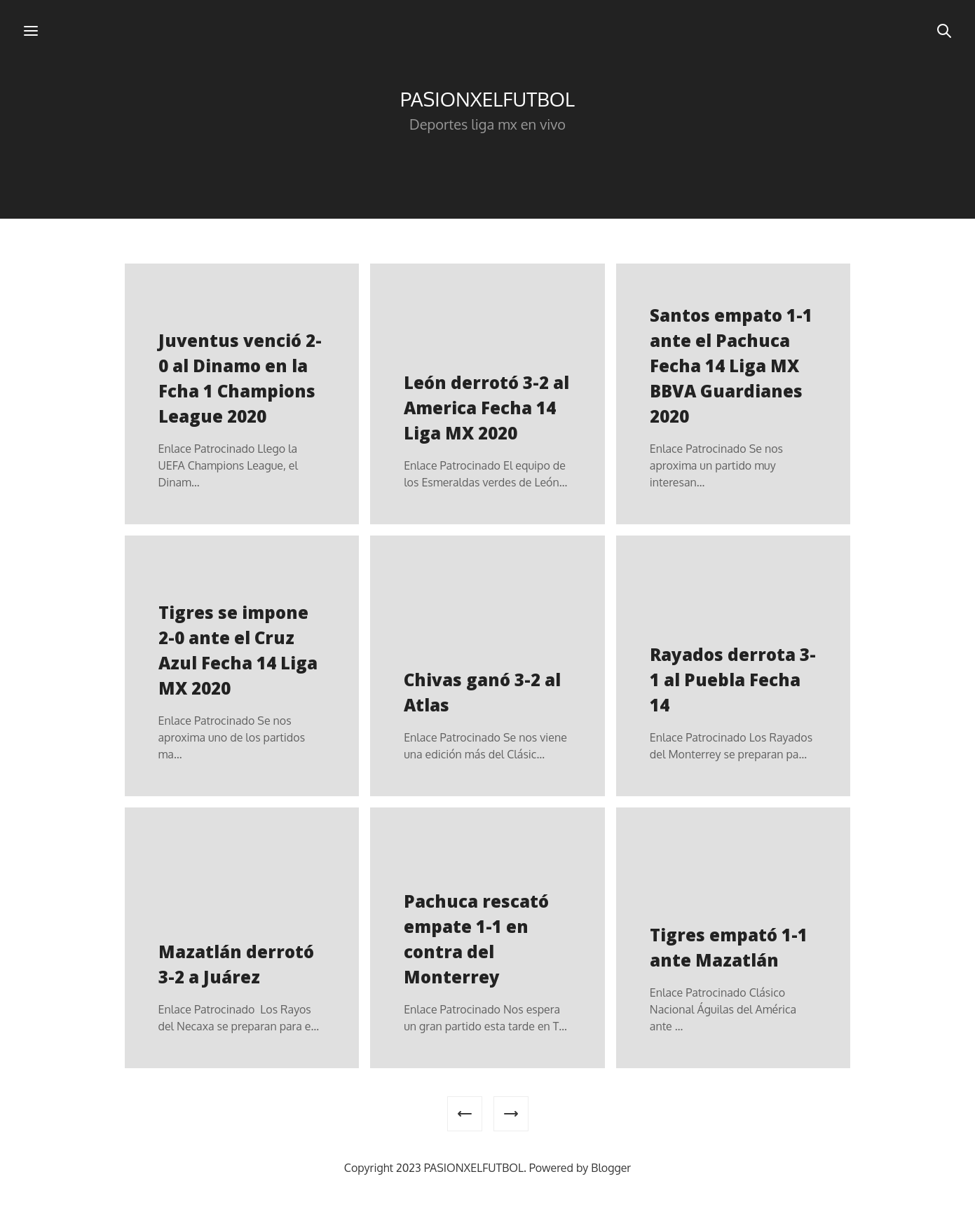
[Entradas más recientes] (464, 1113)
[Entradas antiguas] (511, 1113)
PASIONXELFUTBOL (487, 98)
